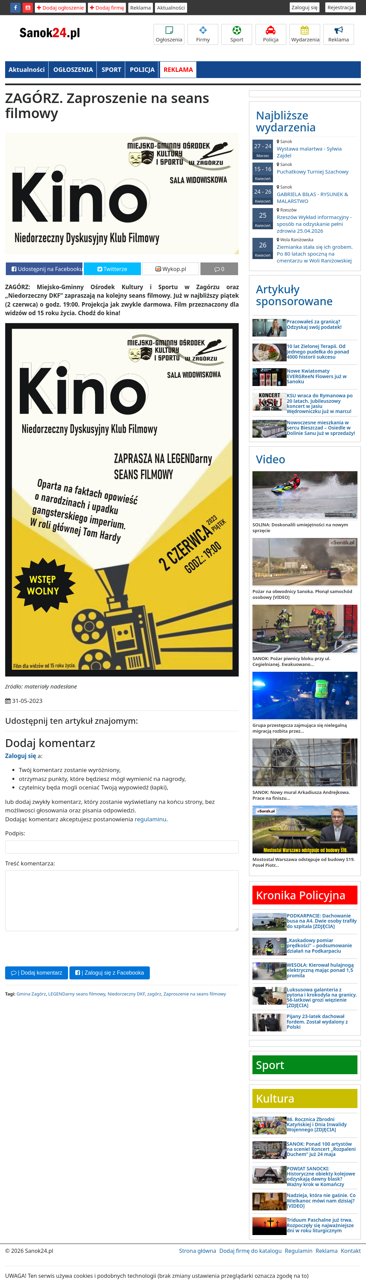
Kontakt (351, 1251)
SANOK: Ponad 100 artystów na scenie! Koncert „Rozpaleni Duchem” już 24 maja (321, 1149)
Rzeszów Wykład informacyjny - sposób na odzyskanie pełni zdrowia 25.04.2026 (304, 220)
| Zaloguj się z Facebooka (109, 973)
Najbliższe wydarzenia (286, 121)
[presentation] (57, 948)
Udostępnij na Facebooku (47, 269)
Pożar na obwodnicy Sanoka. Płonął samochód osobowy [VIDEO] (302, 594)
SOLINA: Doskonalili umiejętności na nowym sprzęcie (300, 528)
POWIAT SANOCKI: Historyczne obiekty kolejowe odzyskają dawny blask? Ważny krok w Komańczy (321, 1176)
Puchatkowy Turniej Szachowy (304, 168)
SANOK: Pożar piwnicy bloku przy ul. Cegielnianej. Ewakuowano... (291, 661)
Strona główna (197, 1251)
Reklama (140, 7)
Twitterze (112, 269)
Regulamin (299, 1251)
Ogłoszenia (169, 34)
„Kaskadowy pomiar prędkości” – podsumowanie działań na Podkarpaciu (319, 945)
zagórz (154, 994)
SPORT (111, 69)
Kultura (275, 1098)
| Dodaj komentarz (36, 973)
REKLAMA (178, 69)
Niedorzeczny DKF (126, 994)
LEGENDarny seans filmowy (76, 994)
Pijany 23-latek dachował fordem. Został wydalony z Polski (317, 1021)
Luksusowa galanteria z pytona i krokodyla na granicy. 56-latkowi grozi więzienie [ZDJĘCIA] (322, 997)
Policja (271, 34)
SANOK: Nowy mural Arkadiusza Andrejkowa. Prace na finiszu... (301, 795)
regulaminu (150, 819)
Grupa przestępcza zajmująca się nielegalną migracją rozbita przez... (299, 728)
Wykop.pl (170, 269)
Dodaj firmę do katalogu (250, 1251)
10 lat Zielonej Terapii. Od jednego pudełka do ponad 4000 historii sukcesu (318, 351)
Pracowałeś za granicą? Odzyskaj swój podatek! (314, 324)
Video (270, 459)
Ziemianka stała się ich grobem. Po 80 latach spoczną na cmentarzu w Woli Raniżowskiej (304, 250)
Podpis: (15, 833)
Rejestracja (340, 7)
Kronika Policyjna (300, 895)
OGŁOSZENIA (73, 69)
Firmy (202, 34)
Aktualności (171, 7)
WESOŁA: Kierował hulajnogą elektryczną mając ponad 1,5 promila (320, 970)
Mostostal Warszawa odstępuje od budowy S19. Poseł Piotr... (303, 862)
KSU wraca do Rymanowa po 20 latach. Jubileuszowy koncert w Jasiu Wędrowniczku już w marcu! (320, 403)
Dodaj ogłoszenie (60, 7)
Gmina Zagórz (31, 994)
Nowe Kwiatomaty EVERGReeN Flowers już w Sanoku (317, 376)
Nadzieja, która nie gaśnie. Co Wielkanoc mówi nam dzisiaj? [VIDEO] (321, 1200)
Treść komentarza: (30, 863)
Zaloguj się (305, 7)
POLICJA (142, 69)
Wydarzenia (305, 34)
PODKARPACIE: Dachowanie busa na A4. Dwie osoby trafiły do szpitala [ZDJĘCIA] (321, 920)
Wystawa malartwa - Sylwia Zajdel (304, 149)
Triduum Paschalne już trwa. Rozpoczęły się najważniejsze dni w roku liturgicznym (320, 1225)
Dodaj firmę (107, 7)
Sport (236, 34)
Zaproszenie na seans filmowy (195, 994)
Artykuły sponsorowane (294, 295)
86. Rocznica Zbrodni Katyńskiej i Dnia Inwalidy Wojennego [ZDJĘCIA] (317, 1124)
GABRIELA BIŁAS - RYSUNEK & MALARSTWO (304, 194)
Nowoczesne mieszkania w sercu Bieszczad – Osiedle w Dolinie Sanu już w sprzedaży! (321, 427)
